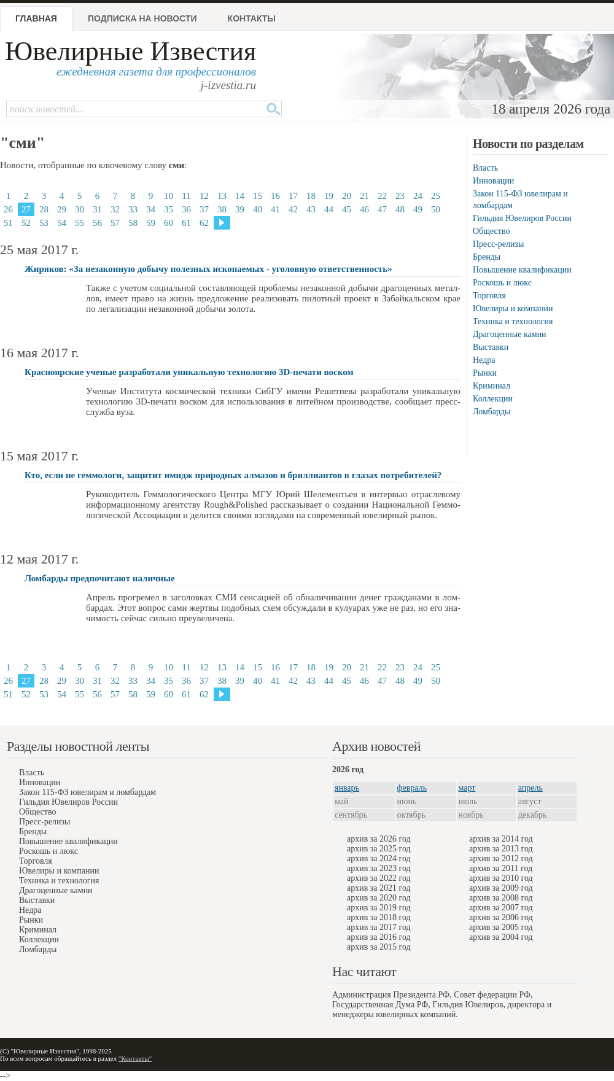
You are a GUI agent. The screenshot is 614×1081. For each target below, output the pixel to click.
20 (346, 196)
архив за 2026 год (379, 838)
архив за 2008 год (501, 897)
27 (26, 209)
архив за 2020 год (379, 897)
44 (328, 209)
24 (417, 196)
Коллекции (493, 398)
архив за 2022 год (379, 878)
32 (115, 209)
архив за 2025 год (379, 848)
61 (186, 223)
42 (293, 209)
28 (44, 209)
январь (347, 787)
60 (168, 223)
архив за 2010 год (501, 878)
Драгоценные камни (509, 334)
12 (204, 196)
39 (239, 209)
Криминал (491, 385)
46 (364, 209)
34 (150, 209)
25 (435, 196)
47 (382, 209)
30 (79, 209)
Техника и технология (513, 321)
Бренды (486, 257)
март (467, 787)
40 (257, 209)
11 (186, 196)
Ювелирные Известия (130, 51)
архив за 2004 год (501, 937)
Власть (485, 167)
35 (168, 209)
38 (222, 209)
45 (346, 209)
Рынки (485, 373)
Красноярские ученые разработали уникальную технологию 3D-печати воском (189, 372)
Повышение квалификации (522, 269)
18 (311, 196)
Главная (36, 18)
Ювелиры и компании (513, 308)
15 (257, 196)
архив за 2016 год (379, 937)
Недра (484, 360)
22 (382, 196)
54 (61, 223)
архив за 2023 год (379, 868)
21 (364, 196)
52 (26, 223)
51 (8, 223)
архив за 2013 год (501, 848)
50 (435, 209)
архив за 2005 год (501, 927)
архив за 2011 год (500, 868)
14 (239, 196)
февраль (412, 787)
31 (97, 209)
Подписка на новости (142, 18)
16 (275, 196)
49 (417, 209)
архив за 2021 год (379, 888)
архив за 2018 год (379, 917)
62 (204, 223)
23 (400, 196)
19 (328, 196)
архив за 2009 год (501, 888)
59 (150, 223)
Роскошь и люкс (502, 282)
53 (44, 223)
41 (275, 209)
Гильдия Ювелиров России (522, 218)
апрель (530, 787)
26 (8, 209)
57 (115, 223)
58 (133, 223)
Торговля (489, 295)
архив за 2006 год (501, 917)
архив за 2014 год (501, 838)
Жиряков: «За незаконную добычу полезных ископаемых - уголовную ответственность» (208, 269)
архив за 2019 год (379, 907)
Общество (491, 231)
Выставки (490, 347)
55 (79, 223)
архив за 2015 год (379, 946)
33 (133, 209)
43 (311, 209)
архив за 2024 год (379, 858)
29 (61, 209)
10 (168, 196)
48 (400, 209)
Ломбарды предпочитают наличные (100, 578)
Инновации (493, 180)
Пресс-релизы (498, 244)
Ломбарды (491, 411)
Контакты (252, 18)
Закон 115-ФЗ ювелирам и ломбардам (87, 792)
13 (222, 196)
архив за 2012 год (501, 858)
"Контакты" (135, 1058)
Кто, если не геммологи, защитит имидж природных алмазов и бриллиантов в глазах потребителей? (233, 475)
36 (186, 209)
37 (204, 209)
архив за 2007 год (501, 907)
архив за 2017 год (379, 927)
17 (293, 196)
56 (97, 223)
